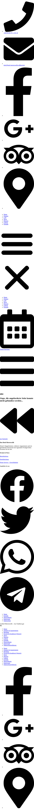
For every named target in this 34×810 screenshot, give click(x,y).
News (5, 219)
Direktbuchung (4, 459)
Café (5, 217)
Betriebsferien (4, 456)
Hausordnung (7, 617)
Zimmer (6, 216)
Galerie (6, 222)
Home (5, 214)
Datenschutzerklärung (10, 645)
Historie (6, 221)
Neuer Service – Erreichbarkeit (9, 462)
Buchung (6, 632)
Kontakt (6, 224)
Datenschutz (7, 621)
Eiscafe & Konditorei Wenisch (12, 634)
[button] (17, 261)
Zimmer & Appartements (11, 630)
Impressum (7, 619)
